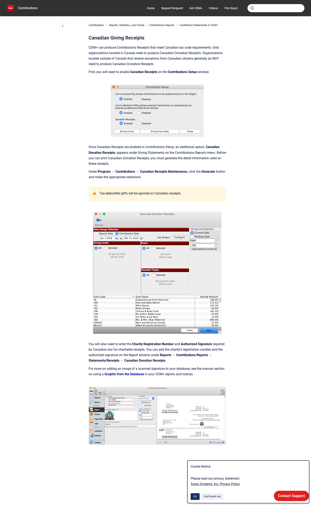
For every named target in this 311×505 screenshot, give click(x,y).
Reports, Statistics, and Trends (126, 25)
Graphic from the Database (124, 374)
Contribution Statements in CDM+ (198, 25)
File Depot (231, 8)
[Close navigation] (62, 26)
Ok (195, 496)
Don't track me (212, 496)
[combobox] (276, 8)
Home (151, 8)
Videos (213, 8)
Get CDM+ (195, 8)
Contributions (27, 8)
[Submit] (252, 8)
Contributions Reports (161, 25)
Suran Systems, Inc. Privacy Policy (215, 484)
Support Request (172, 8)
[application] (291, 497)
